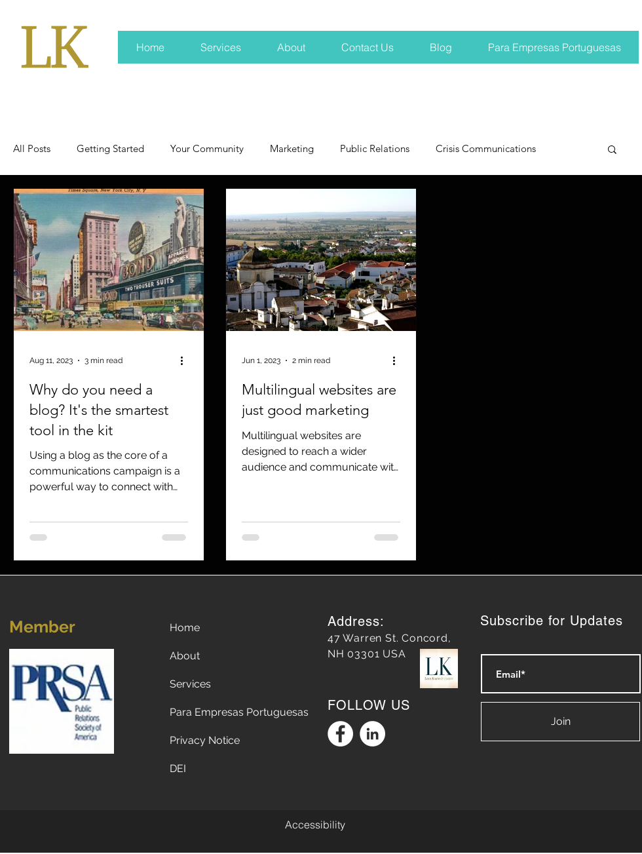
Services (190, 684)
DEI (178, 768)
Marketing (292, 149)
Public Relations (374, 149)
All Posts (31, 149)
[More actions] (186, 360)
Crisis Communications (486, 149)
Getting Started (110, 149)
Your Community (207, 149)
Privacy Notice (205, 740)
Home (185, 627)
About (185, 656)
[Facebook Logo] (340, 734)
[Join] (560, 721)
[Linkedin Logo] (372, 734)
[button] (612, 150)
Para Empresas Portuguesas (239, 712)
